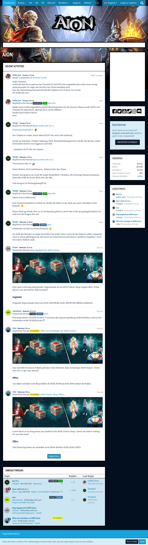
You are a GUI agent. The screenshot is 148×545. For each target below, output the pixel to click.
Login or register (128, 3)
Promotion (57, 518)
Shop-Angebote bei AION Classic (44, 250)
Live (60, 481)
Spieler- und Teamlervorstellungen (45, 492)
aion (49, 224)
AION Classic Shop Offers (52, 394)
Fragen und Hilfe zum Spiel (23, 502)
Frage (52, 497)
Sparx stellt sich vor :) (43, 126)
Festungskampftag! (21, 130)
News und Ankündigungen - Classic (27, 513)
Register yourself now (123, 133)
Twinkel (15, 123)
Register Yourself (127, 142)
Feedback (53, 481)
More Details (132, 542)
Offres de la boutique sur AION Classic (58, 331)
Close (142, 542)
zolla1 (140, 176)
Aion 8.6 (52, 103)
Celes (14, 328)
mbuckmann (16, 311)
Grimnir (15, 247)
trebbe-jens (16, 75)
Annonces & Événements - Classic (26, 523)
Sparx (14, 492)
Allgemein (37, 484)
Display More (54, 456)
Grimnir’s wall (40, 77)
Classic (59, 497)
